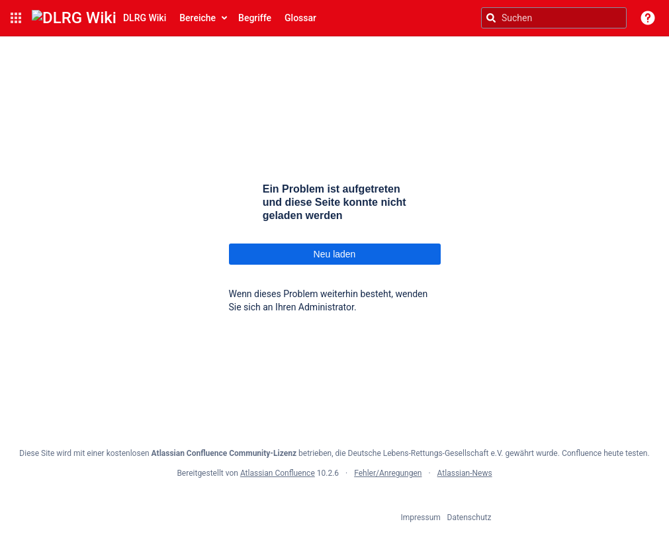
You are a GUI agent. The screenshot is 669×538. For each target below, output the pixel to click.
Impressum (421, 517)
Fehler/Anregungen (388, 473)
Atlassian (334, 502)
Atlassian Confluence (277, 473)
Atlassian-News (464, 473)
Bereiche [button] (197, 18)
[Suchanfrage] (554, 17)
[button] (16, 18)
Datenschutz (469, 517)
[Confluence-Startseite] (99, 17)
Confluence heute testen (605, 453)
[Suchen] (491, 18)
